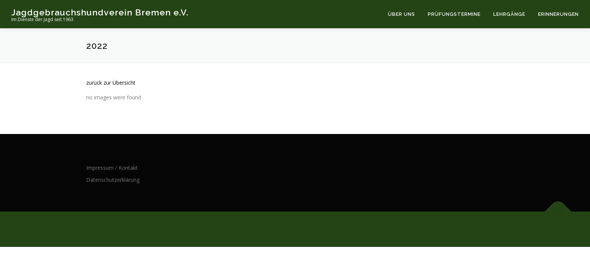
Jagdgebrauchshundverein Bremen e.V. (100, 12)
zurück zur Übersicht (110, 82)
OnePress (335, 229)
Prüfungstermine (454, 14)
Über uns (401, 14)
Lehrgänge (509, 14)
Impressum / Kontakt (112, 167)
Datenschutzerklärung (113, 179)
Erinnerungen (558, 14)
